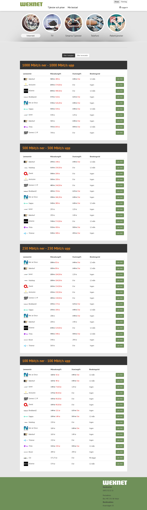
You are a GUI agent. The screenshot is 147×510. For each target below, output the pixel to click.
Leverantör (27, 74)
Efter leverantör (82, 55)
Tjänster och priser (56, 7)
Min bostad (73, 7)
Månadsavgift (55, 74)
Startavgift (76, 74)
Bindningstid (95, 74)
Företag (124, 2)
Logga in (123, 7)
